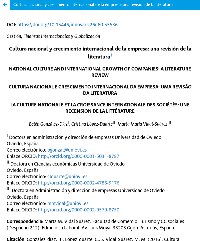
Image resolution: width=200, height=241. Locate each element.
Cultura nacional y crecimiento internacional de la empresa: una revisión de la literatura (93, 4)
